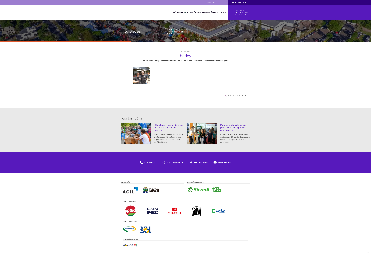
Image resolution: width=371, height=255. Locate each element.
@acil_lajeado (225, 162)
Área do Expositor (239, 2)
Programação (203, 12)
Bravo (367, 252)
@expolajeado (201, 162)
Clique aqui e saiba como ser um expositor (241, 12)
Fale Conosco (210, 2)
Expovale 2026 (134, 12)
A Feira (177, 12)
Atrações (188, 12)
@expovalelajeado (175, 162)
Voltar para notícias (239, 95)
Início (167, 12)
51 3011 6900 (150, 162)
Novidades (219, 12)
